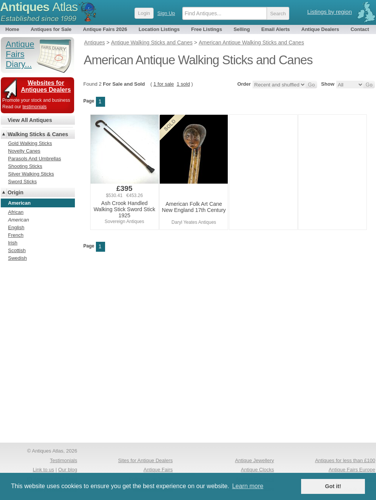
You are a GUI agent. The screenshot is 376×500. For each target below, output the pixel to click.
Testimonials (63, 460)
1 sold (183, 84)
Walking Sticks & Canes (38, 134)
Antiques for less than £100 (345, 460)
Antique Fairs (158, 469)
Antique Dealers (320, 29)
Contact (359, 29)
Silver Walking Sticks (31, 174)
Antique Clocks (257, 469)
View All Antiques (30, 120)
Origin (15, 192)
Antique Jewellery (254, 460)
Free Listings (206, 29)
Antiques (39, 7)
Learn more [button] (247, 486)
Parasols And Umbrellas (34, 158)
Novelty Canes (24, 151)
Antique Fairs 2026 (105, 29)
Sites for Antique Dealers (145, 460)
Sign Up (166, 13)
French (15, 235)
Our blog (67, 469)
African (15, 212)
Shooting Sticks (25, 166)
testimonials (35, 106)
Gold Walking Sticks (30, 143)
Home (12, 29)
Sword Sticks (22, 181)
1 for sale (164, 84)
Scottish (17, 250)
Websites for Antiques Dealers (46, 86)
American (18, 220)
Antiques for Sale (51, 29)
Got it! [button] (333, 486)
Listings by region (329, 11)
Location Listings (159, 29)
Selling (241, 29)
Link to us (43, 469)
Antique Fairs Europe (352, 469)
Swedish (17, 258)
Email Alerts (275, 29)
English (16, 227)
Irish (13, 243)
